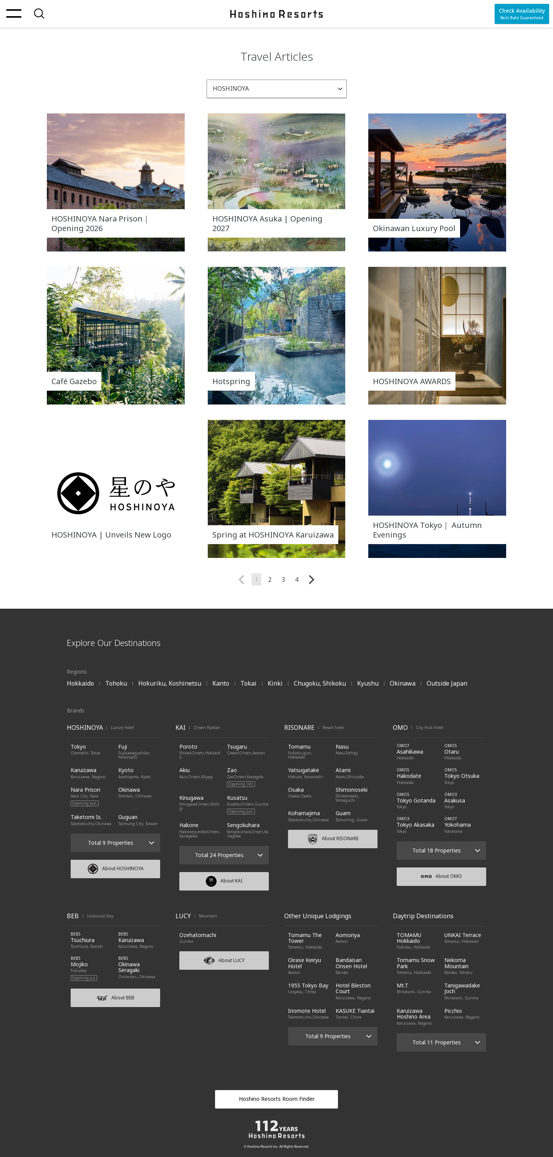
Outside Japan (447, 683)
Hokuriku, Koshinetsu (169, 683)
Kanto (220, 683)
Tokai (248, 683)
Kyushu (368, 683)
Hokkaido (80, 683)
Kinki (275, 683)
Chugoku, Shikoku (320, 683)
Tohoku (116, 683)
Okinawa (403, 683)
